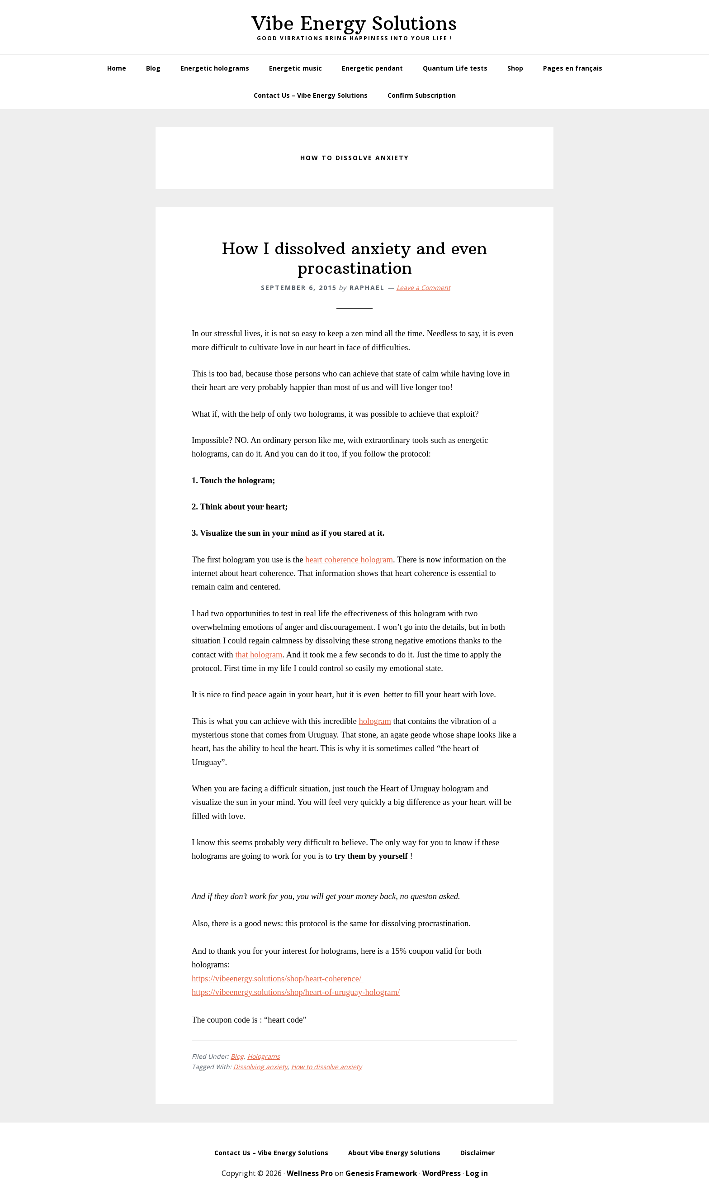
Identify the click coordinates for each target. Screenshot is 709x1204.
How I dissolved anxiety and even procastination (354, 258)
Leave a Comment (423, 287)
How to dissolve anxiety (326, 1066)
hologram (375, 721)
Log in (477, 1173)
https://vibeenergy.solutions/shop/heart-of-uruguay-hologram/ (296, 992)
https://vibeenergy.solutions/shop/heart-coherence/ (278, 978)
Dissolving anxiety (260, 1066)
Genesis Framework (381, 1173)
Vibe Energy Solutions (354, 23)
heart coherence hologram (349, 559)
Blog (237, 1056)
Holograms (263, 1056)
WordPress (441, 1173)
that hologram (258, 654)
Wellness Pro (310, 1173)
